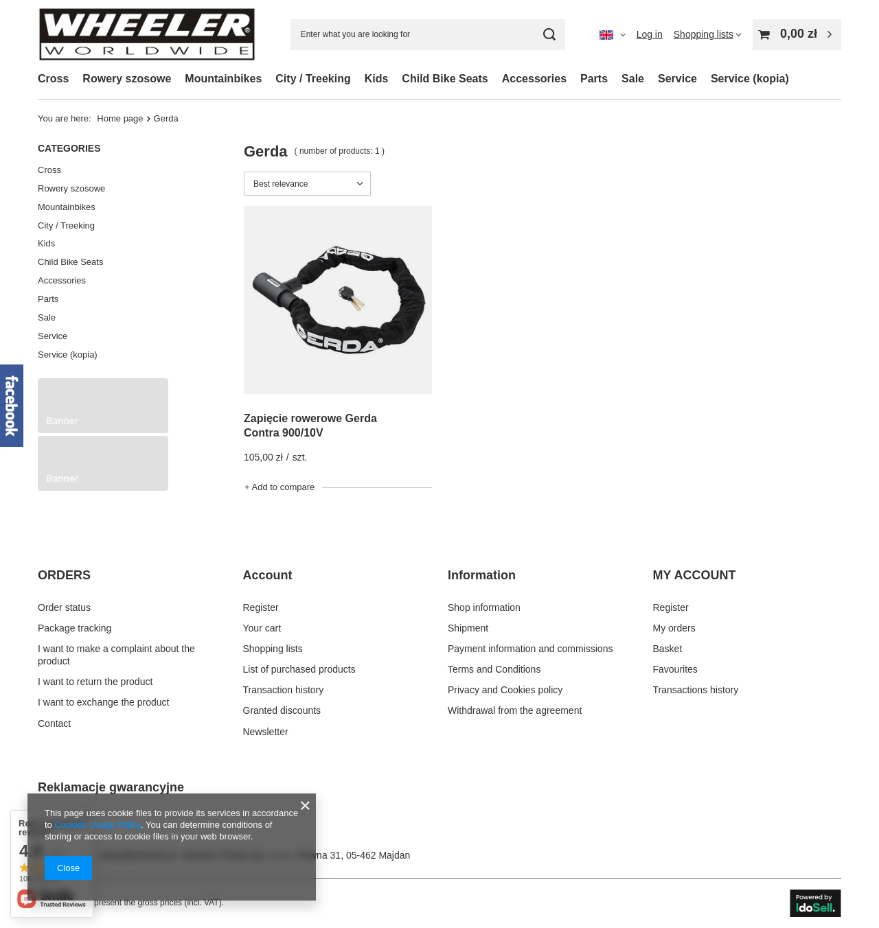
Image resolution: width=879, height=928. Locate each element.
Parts (594, 78)
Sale (632, 78)
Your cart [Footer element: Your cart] (262, 628)
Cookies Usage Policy (97, 825)
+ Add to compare (279, 487)
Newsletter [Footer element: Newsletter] (265, 731)
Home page (120, 118)
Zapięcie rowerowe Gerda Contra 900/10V (310, 426)
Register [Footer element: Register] (261, 607)
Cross (53, 78)
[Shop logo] (147, 34)
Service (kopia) (750, 78)
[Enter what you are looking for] (427, 34)
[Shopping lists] (708, 34)
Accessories (534, 78)
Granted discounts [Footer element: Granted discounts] (282, 710)
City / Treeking (312, 78)
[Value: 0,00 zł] (797, 34)
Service (677, 78)
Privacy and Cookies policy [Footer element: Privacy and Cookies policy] (505, 689)
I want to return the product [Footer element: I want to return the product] (95, 681)
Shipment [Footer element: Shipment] (468, 628)
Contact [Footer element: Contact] (54, 723)
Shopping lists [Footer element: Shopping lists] (273, 648)
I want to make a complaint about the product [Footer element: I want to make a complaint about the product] (116, 654)
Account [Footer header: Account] (268, 575)
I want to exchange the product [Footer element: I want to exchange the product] (103, 702)
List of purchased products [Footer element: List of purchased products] (299, 669)
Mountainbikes (223, 78)
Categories (69, 148)
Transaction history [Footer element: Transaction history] (283, 689)
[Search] (549, 34)
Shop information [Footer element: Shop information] (484, 607)
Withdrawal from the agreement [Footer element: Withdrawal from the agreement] (515, 710)
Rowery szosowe (126, 78)
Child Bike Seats (445, 78)
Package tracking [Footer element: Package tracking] (74, 628)
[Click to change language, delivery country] (613, 34)
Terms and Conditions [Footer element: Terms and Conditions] (494, 669)
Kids (377, 78)
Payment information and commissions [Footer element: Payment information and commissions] (530, 648)
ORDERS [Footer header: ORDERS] (64, 575)
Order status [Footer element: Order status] (64, 607)
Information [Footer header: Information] (482, 575)
